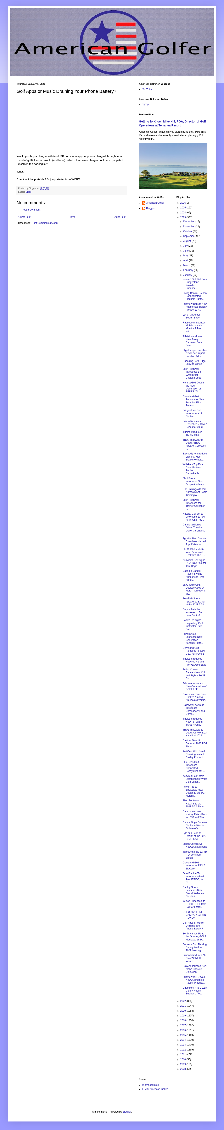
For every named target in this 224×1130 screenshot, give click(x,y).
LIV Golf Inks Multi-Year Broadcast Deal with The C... (194, 552)
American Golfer (155, 202)
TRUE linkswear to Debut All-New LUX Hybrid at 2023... (195, 732)
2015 (183, 1035)
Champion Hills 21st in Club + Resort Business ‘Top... (195, 990)
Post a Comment (31, 209)
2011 (183, 1054)
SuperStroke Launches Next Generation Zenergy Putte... (193, 638)
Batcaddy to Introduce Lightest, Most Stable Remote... (195, 456)
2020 (183, 1010)
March (187, 265)
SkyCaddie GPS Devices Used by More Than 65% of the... (194, 589)
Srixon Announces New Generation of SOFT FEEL (194, 686)
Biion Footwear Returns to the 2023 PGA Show (193, 803)
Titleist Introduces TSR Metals (192, 433)
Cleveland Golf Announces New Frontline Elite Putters (193, 401)
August (187, 241)
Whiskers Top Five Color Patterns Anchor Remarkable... (193, 469)
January (188, 275)
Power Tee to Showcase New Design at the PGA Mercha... (194, 791)
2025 (183, 207)
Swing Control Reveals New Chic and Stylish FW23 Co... (194, 674)
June (186, 250)
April (186, 260)
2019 (183, 1015)
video (29, 192)
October (188, 231)
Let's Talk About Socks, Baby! (191, 316)
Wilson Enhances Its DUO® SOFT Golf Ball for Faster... (194, 904)
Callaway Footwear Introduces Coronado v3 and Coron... (194, 709)
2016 (183, 1030)
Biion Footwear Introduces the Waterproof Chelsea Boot (192, 373)
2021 (183, 1005)
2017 (183, 1025)
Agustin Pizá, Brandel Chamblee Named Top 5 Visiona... (194, 541)
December (189, 221)
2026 (183, 202)
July (185, 245)
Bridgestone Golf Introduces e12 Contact (192, 413)
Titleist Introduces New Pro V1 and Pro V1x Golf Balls (194, 661)
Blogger (150, 208)
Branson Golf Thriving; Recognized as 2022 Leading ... (195, 947)
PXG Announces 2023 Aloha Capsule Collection (195, 969)
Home (72, 216)
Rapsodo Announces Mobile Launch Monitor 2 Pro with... (194, 327)
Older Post (119, 216)
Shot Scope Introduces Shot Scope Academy (193, 481)
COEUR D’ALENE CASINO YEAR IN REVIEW (194, 915)
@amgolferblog (150, 1084)
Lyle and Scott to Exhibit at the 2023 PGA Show (194, 836)
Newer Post (24, 216)
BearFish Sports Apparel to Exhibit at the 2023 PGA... (194, 601)
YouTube (147, 89)
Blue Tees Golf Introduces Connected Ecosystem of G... (194, 767)
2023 (183, 217)
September (189, 236)
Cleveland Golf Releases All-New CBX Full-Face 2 (194, 650)
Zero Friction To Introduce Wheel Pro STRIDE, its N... (193, 878)
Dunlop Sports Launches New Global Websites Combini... (193, 892)
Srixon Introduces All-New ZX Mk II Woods (194, 958)
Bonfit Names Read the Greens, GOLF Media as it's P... (194, 936)
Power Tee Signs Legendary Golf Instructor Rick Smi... (193, 624)
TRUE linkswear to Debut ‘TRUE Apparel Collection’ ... (194, 444)
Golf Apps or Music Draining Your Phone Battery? (193, 925)
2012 (183, 1049)
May (186, 255)
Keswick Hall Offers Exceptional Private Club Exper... (195, 779)
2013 (183, 1044)
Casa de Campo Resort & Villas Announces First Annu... (193, 575)
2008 (183, 1069)
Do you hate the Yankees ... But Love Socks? (192, 612)
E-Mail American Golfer (155, 1089)
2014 (183, 1039)
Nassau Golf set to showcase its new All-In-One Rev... (194, 516)
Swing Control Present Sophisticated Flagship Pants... (195, 296)
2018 (183, 1020)
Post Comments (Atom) (45, 223)
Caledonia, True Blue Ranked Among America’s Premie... (195, 697)
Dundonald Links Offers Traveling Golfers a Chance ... (194, 529)
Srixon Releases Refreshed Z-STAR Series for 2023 (195, 424)
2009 (183, 1064)
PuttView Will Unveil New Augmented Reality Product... (194, 754)
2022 (183, 1001)
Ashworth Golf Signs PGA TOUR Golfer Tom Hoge (194, 563)
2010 (183, 1059)
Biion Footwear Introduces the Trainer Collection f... (194, 504)
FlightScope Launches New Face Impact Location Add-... (195, 353)
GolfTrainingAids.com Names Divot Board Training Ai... (195, 492)
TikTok (145, 104)
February (188, 270)
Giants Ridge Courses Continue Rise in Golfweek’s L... (195, 825)
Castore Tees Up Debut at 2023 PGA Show (195, 743)
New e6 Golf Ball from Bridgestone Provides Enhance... (195, 284)
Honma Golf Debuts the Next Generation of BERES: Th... (193, 387)
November (189, 226)
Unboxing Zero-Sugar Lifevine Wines (194, 362)
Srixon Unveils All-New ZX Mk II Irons (195, 845)
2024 (183, 212)
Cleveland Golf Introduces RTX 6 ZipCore (194, 865)
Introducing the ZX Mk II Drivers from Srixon (195, 854)
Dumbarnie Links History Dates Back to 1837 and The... (195, 814)
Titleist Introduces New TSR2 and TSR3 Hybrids (192, 721)
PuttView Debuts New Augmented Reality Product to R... (195, 306)
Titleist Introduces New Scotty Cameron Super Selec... (193, 341)
